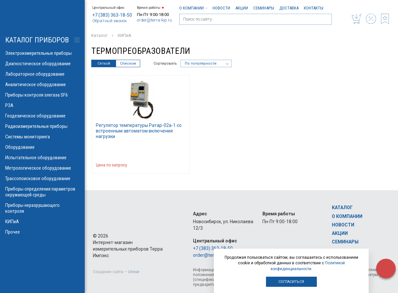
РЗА (42, 105)
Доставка (289, 8)
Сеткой (103, 63)
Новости (221, 8)
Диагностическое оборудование (42, 64)
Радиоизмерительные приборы (42, 126)
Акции (241, 8)
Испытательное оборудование (42, 158)
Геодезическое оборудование (42, 116)
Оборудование (42, 147)
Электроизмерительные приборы (42, 53)
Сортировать (165, 63)
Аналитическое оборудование (42, 84)
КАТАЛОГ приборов (37, 40)
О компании (193, 8)
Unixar (134, 272)
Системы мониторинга (42, 137)
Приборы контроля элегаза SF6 (42, 95)
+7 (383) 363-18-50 (112, 15)
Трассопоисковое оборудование (42, 178)
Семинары (263, 8)
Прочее (42, 232)
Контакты (313, 8)
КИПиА (42, 221)
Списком (128, 63)
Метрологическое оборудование (42, 168)
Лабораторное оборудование (42, 74)
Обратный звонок (109, 20)
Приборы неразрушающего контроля (42, 208)
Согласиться (291, 282)
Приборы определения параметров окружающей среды (42, 192)
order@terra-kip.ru (154, 20)
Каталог (342, 207)
